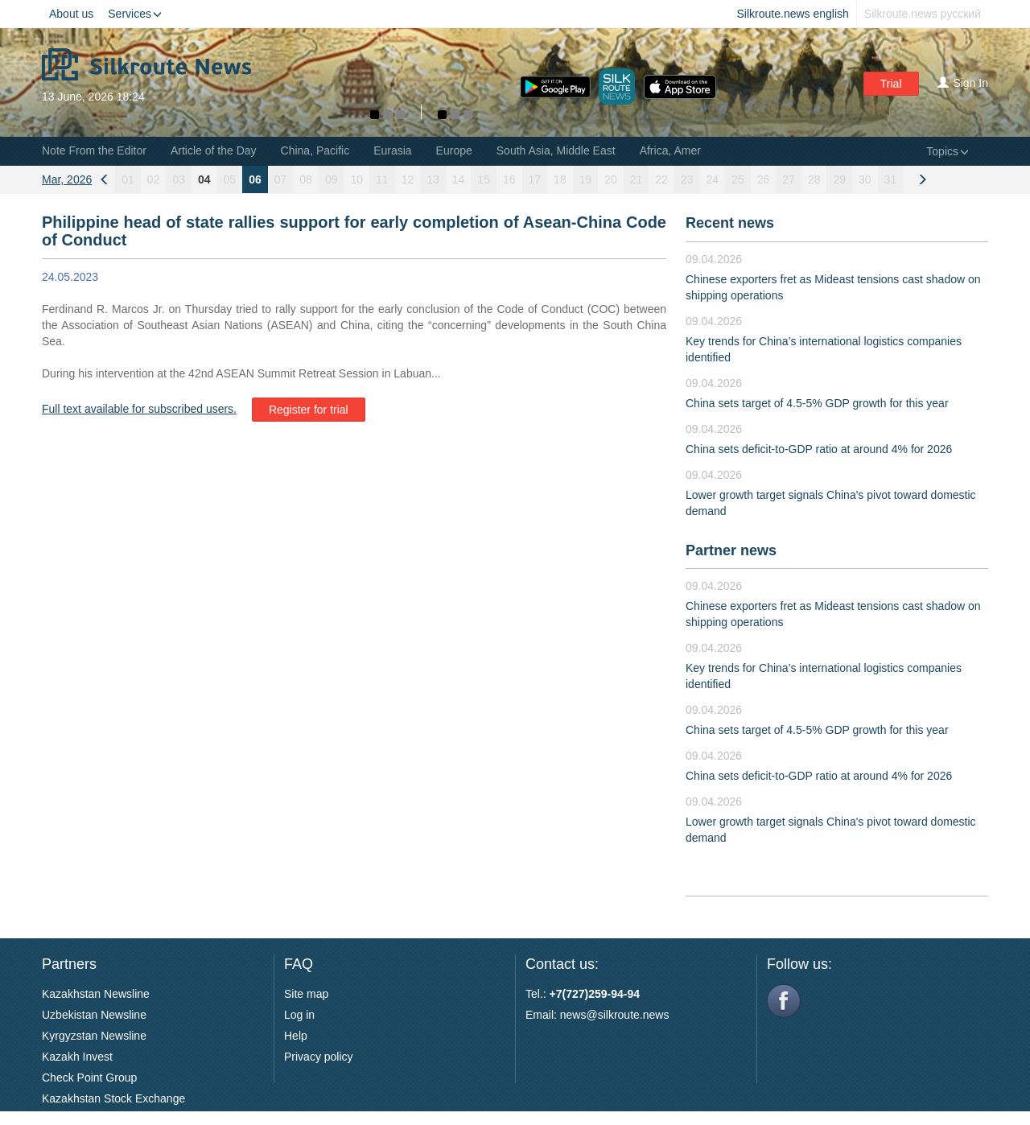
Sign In (962, 82)
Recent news (730, 223)
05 (230, 179)
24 (713, 179)
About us (71, 13)
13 (432, 179)
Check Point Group (89, 1077)
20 (610, 179)
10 (356, 179)
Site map (306, 993)
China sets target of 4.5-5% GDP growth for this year (817, 403)
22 (661, 179)
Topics (947, 151)
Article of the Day (214, 150)
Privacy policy (318, 1056)
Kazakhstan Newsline (96, 993)
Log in (299, 1014)
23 (687, 179)
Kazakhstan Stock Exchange (113, 1098)
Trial (891, 83)
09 (331, 179)
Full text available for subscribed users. (139, 408)
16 (509, 179)
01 (128, 179)
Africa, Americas (680, 150)
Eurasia (392, 150)
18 (560, 179)
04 (204, 179)
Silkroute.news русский (922, 13)
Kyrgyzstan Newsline (94, 1035)
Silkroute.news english (793, 13)
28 (814, 179)
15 (483, 179)
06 (255, 179)
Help (295, 1035)
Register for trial (308, 409)
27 (788, 179)
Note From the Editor (94, 150)
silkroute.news (634, 1014)
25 (737, 179)
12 (408, 179)
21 (636, 179)
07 (280, 179)
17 (535, 179)
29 (839, 179)
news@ (579, 1014)
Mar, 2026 (67, 179)
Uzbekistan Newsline (94, 1014)
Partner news (731, 550)
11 (382, 179)
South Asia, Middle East (556, 150)
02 (153, 179)
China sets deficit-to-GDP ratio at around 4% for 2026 (819, 449)
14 (458, 179)
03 (178, 179)
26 (763, 179)
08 (305, 179)
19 (585, 179)
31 (890, 179)
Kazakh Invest (77, 1056)
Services (135, 13)
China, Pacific (315, 150)
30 (865, 179)
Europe (454, 150)
